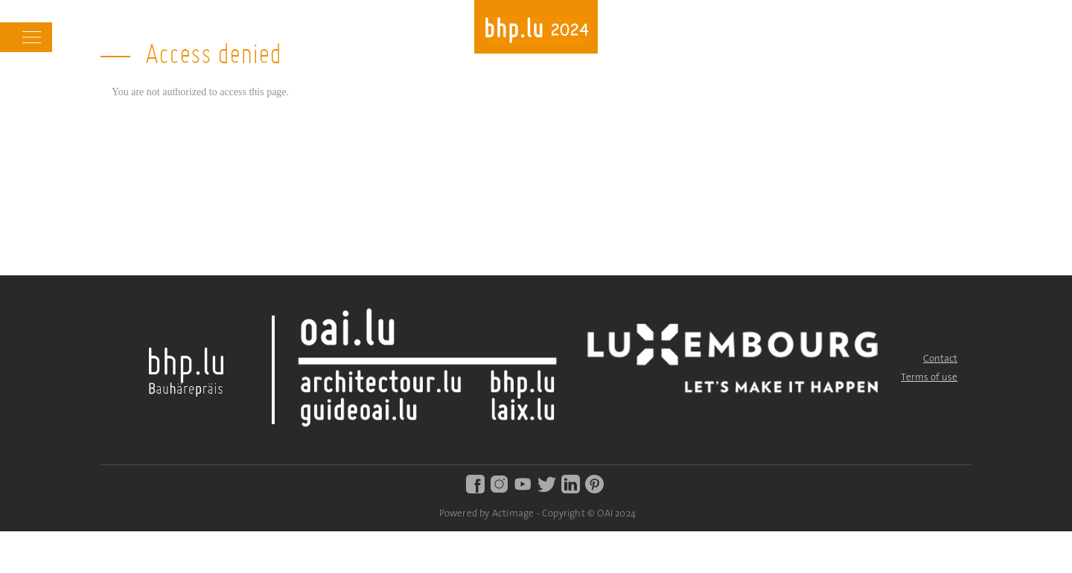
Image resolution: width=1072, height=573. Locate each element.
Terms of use (929, 377)
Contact (940, 359)
